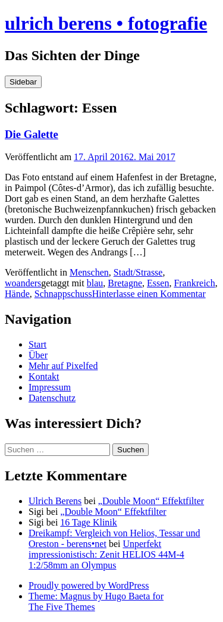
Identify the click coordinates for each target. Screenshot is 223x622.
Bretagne (125, 283)
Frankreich (194, 283)
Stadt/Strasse (138, 272)
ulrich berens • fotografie (106, 23)
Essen (158, 283)
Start (37, 344)
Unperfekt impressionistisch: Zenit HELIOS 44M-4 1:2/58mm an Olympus (106, 554)
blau (95, 283)
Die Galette (31, 134)
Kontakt (44, 376)
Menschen (89, 272)
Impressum (50, 387)
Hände (17, 294)
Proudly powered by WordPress (89, 585)
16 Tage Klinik (88, 522)
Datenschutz (52, 398)
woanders (23, 283)
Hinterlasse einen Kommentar (149, 294)
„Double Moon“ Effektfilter (151, 501)
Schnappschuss (63, 294)
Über (38, 355)
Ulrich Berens (55, 501)
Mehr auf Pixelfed (63, 366)
